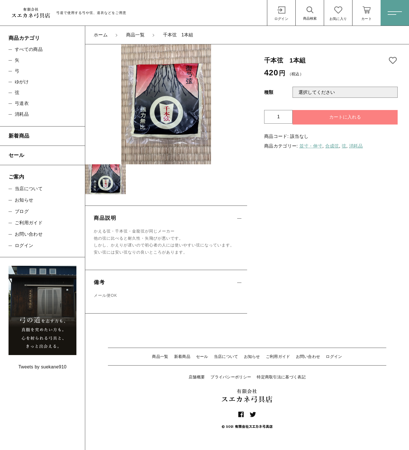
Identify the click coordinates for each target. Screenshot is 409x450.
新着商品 (182, 356)
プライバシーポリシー (230, 377)
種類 (269, 92)
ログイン (334, 356)
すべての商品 (29, 49)
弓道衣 (22, 103)
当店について (226, 356)
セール (202, 356)
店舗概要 (197, 377)
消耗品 (356, 146)
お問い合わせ (308, 356)
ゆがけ (22, 81)
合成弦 (332, 146)
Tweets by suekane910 (42, 366)
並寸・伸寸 (311, 146)
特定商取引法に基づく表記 (281, 377)
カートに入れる (345, 117)
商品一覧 (160, 356)
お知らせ (252, 356)
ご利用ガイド (278, 356)
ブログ (22, 211)
